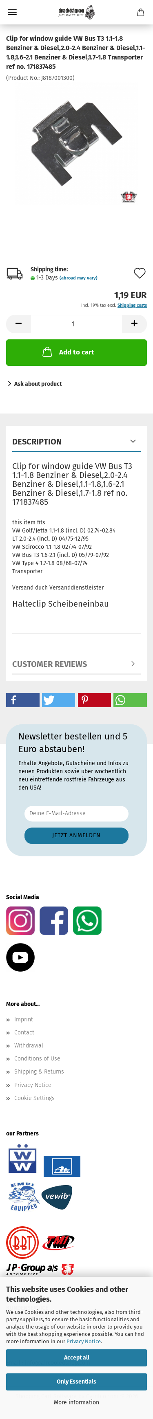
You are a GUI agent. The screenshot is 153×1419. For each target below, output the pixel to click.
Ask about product (38, 384)
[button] (18, 324)
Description (37, 442)
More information (76, 1402)
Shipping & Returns (39, 1071)
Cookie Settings (34, 1098)
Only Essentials (76, 1381)
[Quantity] (76, 324)
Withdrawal (28, 1045)
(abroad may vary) (79, 278)
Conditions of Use (37, 1058)
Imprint (23, 1019)
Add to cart (67, 351)
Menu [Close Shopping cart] (12, 12)
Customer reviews (49, 664)
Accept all (76, 1357)
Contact (24, 1032)
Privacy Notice (84, 1341)
